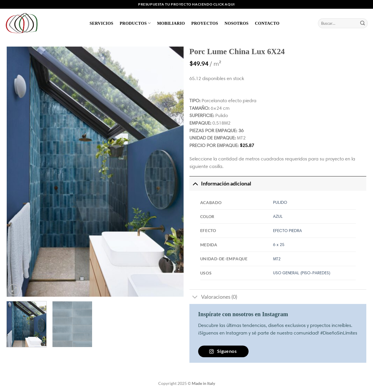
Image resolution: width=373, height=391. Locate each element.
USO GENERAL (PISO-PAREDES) (301, 272)
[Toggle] (195, 183)
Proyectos (204, 23)
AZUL (278, 216)
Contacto (267, 23)
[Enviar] (362, 23)
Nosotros (236, 23)
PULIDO (280, 202)
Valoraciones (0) (213, 297)
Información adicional (220, 183)
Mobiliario (171, 23)
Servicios (101, 23)
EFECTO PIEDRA (287, 230)
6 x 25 (278, 244)
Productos (135, 23)
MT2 (277, 258)
